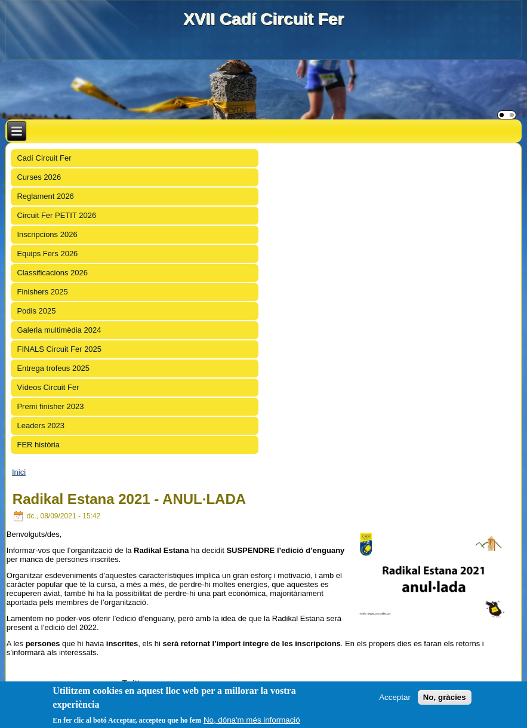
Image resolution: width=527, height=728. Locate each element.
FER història (38, 444)
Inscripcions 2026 (47, 234)
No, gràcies (444, 697)
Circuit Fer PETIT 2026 (56, 215)
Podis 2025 (36, 310)
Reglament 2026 (45, 196)
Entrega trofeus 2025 (53, 368)
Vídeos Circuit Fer (48, 387)
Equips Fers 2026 (47, 253)
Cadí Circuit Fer (44, 157)
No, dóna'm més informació (252, 720)
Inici (19, 472)
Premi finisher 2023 (50, 406)
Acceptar (395, 697)
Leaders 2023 (40, 425)
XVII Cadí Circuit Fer (263, 19)
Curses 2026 (39, 177)
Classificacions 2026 (52, 272)
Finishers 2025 (42, 291)
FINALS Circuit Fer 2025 (59, 349)
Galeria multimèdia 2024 (59, 329)
